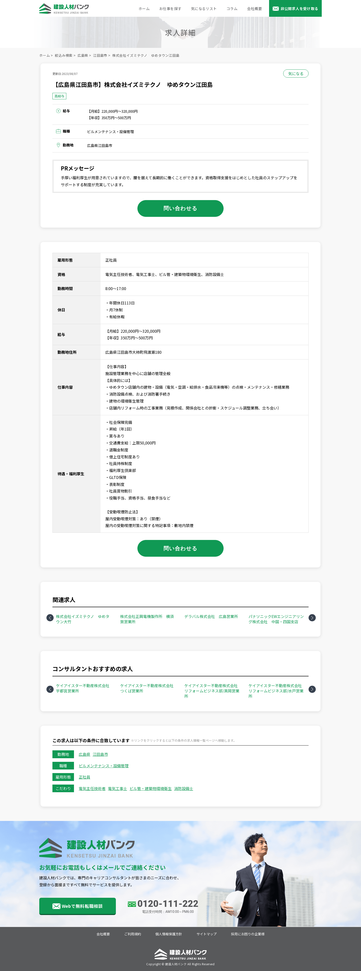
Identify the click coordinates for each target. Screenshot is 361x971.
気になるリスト (204, 8)
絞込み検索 (64, 55)
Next (312, 617)
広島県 (83, 55)
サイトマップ (207, 934)
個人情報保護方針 (168, 934)
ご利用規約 (132, 934)
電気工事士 (117, 788)
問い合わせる (181, 208)
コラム (231, 8)
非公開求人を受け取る (299, 8)
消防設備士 (183, 788)
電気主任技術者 (92, 788)
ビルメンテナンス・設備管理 (104, 766)
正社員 (84, 777)
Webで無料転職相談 (82, 906)
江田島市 (100, 55)
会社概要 (254, 8)
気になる (296, 73)
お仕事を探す (170, 8)
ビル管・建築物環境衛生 (151, 788)
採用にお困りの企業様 (248, 934)
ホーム (144, 8)
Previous (50, 617)
